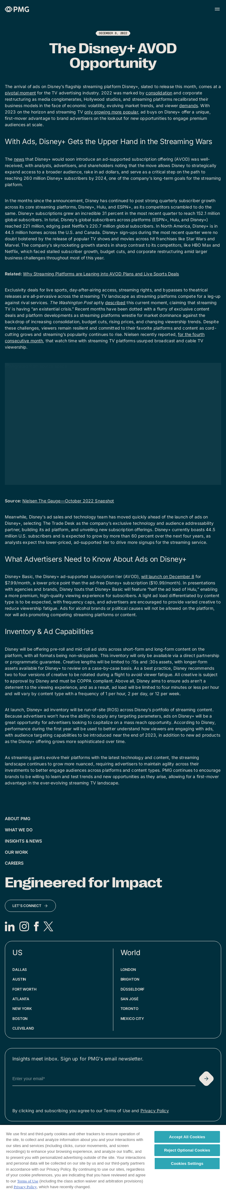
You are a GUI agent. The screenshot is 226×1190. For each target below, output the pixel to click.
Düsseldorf (133, 989)
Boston (19, 1018)
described (115, 302)
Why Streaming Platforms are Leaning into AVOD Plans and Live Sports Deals (101, 273)
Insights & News (23, 840)
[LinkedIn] (10, 926)
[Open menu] (217, 9)
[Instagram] (24, 926)
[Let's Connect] (30, 906)
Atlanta (20, 999)
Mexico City (132, 1018)
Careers (14, 863)
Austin (19, 979)
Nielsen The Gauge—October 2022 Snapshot (68, 500)
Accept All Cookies (187, 1137)
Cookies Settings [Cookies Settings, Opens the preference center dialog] (187, 1163)
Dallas (19, 969)
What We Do (19, 829)
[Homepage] (17, 9)
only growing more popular (111, 111)
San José (129, 999)
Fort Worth (24, 989)
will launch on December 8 (167, 576)
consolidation (159, 92)
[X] (48, 926)
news (19, 159)
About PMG (17, 818)
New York (22, 1008)
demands (188, 105)
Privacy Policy (154, 1110)
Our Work (16, 852)
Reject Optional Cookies (187, 1150)
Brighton (130, 979)
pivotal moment (20, 92)
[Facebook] (36, 926)
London (128, 969)
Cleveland (23, 1028)
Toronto (129, 1008)
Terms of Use (27, 1181)
